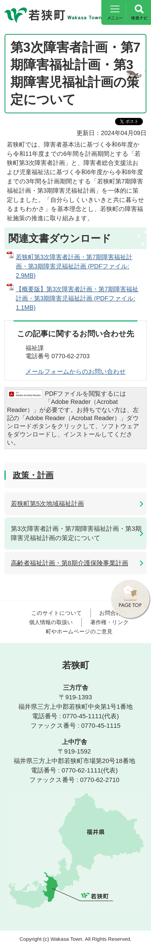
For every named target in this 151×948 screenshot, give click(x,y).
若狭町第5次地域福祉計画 (47, 503)
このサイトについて (56, 613)
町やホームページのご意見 (79, 631)
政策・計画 (33, 475)
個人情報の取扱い (51, 622)
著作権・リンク (109, 622)
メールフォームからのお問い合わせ (76, 371)
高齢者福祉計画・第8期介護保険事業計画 (69, 562)
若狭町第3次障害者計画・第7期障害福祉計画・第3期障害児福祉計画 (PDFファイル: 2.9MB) (74, 266)
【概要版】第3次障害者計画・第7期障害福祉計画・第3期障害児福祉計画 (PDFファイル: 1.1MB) (77, 298)
